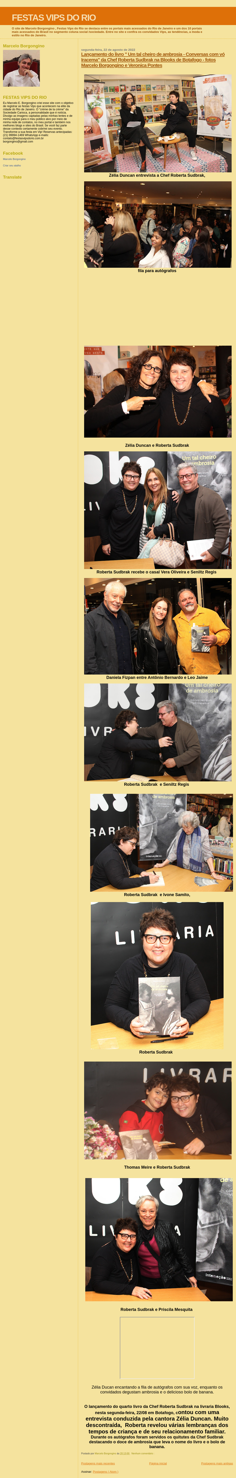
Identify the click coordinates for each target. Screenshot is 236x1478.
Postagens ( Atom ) (105, 1471)
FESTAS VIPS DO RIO (54, 18)
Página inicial (158, 1463)
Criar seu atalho (12, 165)
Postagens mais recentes (98, 1463)
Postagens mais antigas (217, 1463)
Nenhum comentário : (143, 1453)
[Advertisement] (157, 308)
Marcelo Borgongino (14, 159)
